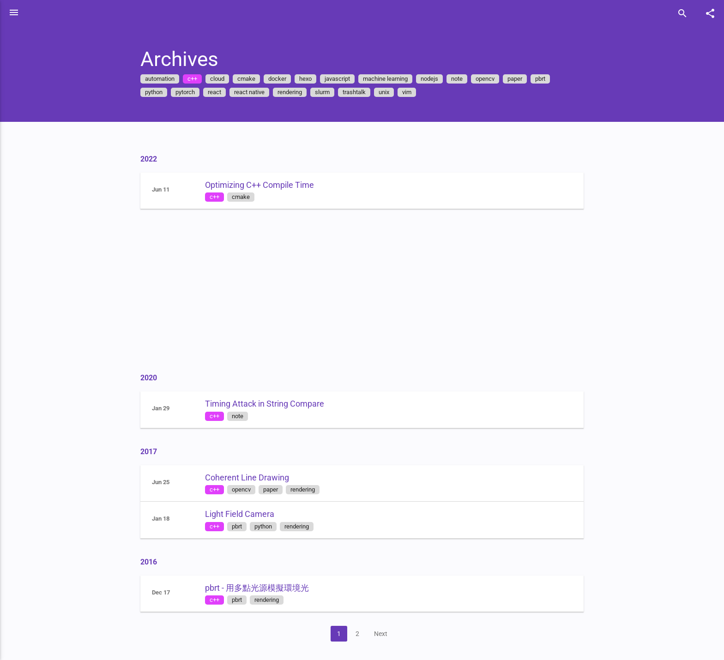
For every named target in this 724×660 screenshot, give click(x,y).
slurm (327, 92)
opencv (490, 78)
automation (165, 78)
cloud (222, 78)
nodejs (434, 78)
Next (385, 633)
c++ (197, 78)
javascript (342, 78)
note (462, 78)
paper (520, 78)
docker (282, 78)
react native (254, 92)
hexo (310, 78)
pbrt (545, 78)
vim (411, 92)
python (159, 92)
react (219, 92)
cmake (251, 78)
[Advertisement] (367, 289)
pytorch (190, 92)
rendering (295, 92)
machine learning (390, 78)
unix (389, 92)
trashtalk (359, 92)
